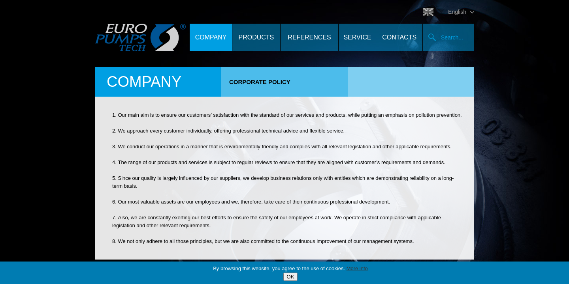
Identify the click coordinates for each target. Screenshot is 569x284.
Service (357, 37)
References (309, 37)
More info (357, 268)
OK (290, 277)
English (457, 12)
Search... (452, 37)
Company (211, 37)
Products (256, 37)
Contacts (399, 37)
